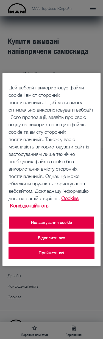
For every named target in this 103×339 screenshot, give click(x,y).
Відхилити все (51, 237)
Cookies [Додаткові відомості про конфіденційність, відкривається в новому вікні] (70, 198)
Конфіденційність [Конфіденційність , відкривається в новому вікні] (29, 206)
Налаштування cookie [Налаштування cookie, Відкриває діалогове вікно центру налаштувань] (51, 222)
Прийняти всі (51, 252)
